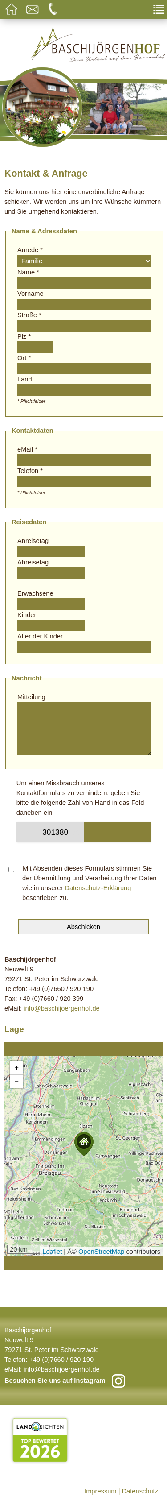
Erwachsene (35, 593)
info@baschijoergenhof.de (62, 1008)
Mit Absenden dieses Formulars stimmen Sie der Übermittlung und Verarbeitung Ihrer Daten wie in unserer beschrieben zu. (82, 883)
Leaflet (52, 1251)
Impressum (100, 1491)
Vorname (30, 293)
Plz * (24, 336)
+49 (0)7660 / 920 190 (61, 1359)
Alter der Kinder (40, 636)
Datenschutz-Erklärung (98, 887)
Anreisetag (33, 540)
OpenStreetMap (101, 1251)
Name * (28, 272)
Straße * (29, 315)
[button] (84, 1144)
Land (24, 379)
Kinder (26, 614)
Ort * (24, 357)
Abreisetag (33, 562)
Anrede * (30, 249)
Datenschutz (140, 1491)
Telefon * (30, 470)
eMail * (27, 449)
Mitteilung (31, 697)
